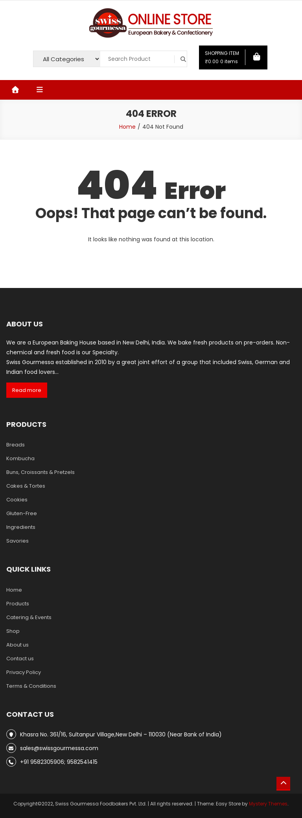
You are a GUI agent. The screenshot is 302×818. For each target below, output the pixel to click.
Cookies (17, 499)
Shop (13, 631)
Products (17, 603)
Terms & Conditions (31, 686)
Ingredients (20, 527)
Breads (15, 444)
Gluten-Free (21, 513)
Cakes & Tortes (25, 486)
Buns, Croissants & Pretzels (40, 472)
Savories (17, 541)
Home (14, 590)
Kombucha (20, 458)
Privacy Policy (23, 672)
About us (17, 645)
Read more (26, 390)
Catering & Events (29, 617)
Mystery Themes (268, 803)
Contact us (20, 658)
